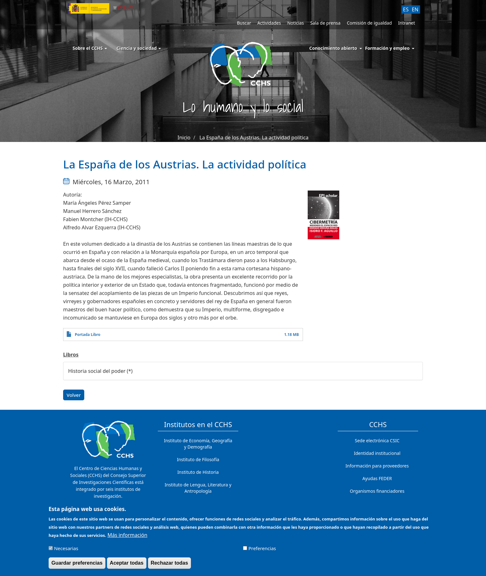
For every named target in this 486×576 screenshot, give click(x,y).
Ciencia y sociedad (138, 48)
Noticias (295, 23)
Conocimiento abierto (333, 48)
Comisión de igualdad (369, 23)
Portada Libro (87, 334)
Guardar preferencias (77, 565)
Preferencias (262, 551)
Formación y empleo (387, 48)
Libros (71, 354)
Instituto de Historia (198, 472)
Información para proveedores (377, 466)
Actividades (269, 23)
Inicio (184, 137)
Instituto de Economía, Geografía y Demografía (198, 444)
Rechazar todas (169, 565)
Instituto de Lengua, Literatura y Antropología (198, 488)
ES (406, 9)
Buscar (244, 23)
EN (415, 9)
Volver (74, 395)
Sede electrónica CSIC (377, 441)
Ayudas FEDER (377, 478)
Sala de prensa (325, 23)
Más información (127, 537)
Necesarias (66, 551)
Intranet (406, 23)
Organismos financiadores (377, 491)
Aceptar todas (127, 565)
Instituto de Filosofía (198, 459)
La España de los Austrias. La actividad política (253, 137)
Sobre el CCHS (90, 48)
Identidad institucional (377, 453)
